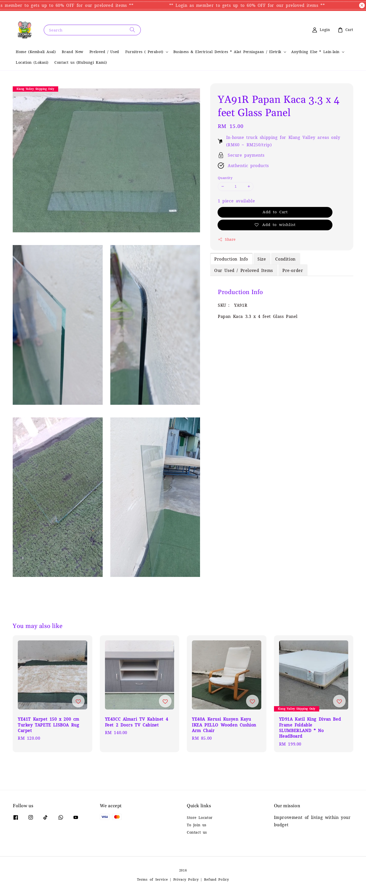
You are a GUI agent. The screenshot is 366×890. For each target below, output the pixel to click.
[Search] (132, 30)
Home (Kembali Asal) (36, 52)
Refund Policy (216, 879)
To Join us (196, 825)
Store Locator (200, 817)
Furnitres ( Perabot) (144, 52)
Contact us (197, 832)
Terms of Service (152, 879)
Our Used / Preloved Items (243, 270)
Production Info (231, 259)
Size (261, 259)
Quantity (225, 178)
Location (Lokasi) (32, 62)
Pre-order (292, 270)
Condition (285, 259)
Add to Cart (275, 212)
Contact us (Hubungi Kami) (80, 62)
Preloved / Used (104, 52)
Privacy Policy (186, 879)
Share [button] (227, 239)
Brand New (72, 52)
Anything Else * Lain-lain (315, 52)
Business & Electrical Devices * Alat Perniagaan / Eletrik (227, 52)
